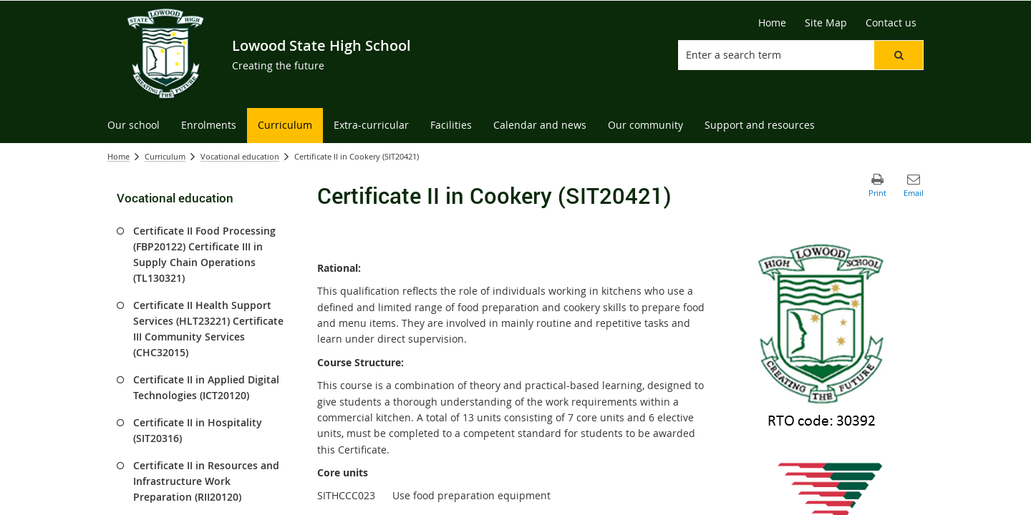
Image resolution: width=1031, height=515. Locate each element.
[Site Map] (826, 22)
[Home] (772, 22)
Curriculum (165, 156)
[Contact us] (891, 22)
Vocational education (239, 156)
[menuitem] (133, 125)
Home (118, 156)
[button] (898, 55)
